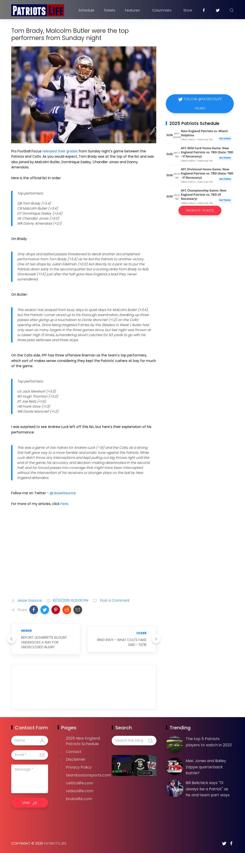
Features (133, 10)
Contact (74, 751)
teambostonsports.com (88, 775)
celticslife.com (79, 783)
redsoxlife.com (79, 791)
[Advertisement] (83, 556)
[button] (33, 609)
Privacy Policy (79, 767)
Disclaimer (76, 759)
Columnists (163, 10)
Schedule (86, 10)
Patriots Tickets (200, 210)
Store (187, 10)
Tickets (109, 10)
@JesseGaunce (63, 493)
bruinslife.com (79, 799)
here (64, 503)
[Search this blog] (134, 740)
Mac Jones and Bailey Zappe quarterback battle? (206, 767)
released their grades (60, 151)
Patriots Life (55, 843)
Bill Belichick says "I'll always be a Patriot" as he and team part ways (208, 789)
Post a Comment (114, 600)
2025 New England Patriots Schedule (83, 741)
